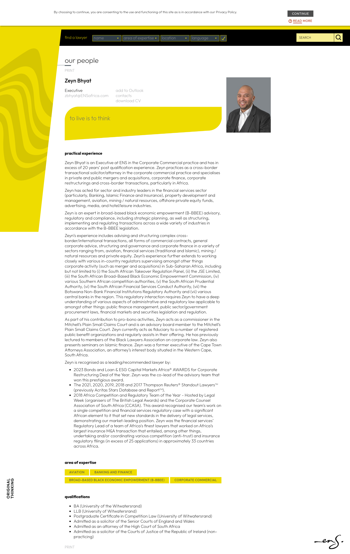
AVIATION (77, 472)
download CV (128, 100)
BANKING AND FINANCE (113, 472)
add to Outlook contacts (130, 93)
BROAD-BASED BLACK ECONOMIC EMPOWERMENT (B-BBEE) (117, 480)
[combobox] (106, 38)
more (302, 21)
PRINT (70, 70)
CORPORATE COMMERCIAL (196, 480)
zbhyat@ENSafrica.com (86, 95)
